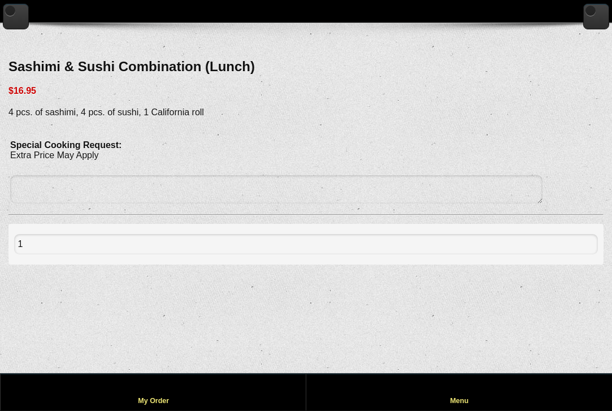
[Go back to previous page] (16, 16)
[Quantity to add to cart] (46, 244)
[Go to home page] (596, 16)
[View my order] (153, 392)
